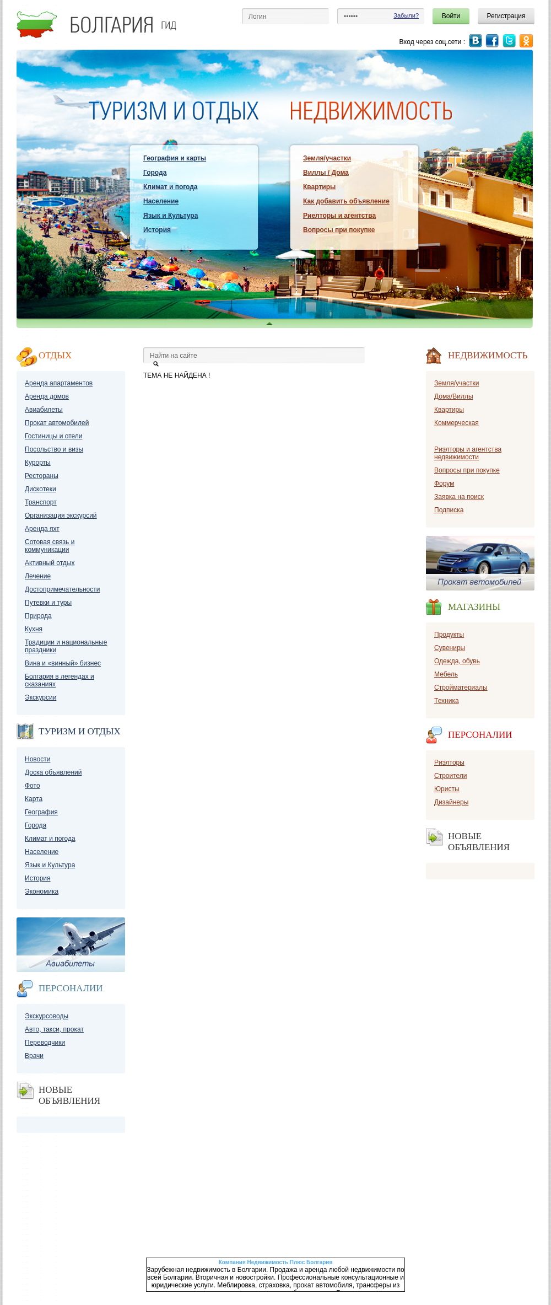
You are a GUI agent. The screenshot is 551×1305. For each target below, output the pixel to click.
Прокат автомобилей (57, 423)
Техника (446, 701)
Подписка (448, 510)
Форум (444, 483)
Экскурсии (40, 697)
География (41, 812)
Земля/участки (327, 158)
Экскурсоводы (46, 1016)
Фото (32, 786)
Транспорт (41, 502)
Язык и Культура (170, 215)
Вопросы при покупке (339, 230)
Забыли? (406, 15)
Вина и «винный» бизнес (63, 663)
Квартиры (319, 187)
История (157, 230)
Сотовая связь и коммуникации (49, 546)
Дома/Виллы (453, 396)
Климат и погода (170, 187)
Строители (450, 776)
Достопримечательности (62, 589)
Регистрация (506, 16)
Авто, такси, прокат (54, 1029)
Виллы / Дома (326, 172)
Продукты (449, 634)
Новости (37, 759)
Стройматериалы (461, 687)
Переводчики (45, 1042)
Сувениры (449, 648)
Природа (38, 616)
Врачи (34, 1056)
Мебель (446, 674)
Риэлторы (449, 762)
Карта (33, 799)
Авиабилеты (44, 409)
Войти (451, 16)
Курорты (38, 462)
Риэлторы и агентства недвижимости (467, 453)
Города (154, 172)
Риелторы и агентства (339, 215)
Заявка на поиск (459, 497)
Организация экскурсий (61, 515)
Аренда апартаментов (59, 383)
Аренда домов (47, 396)
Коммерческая (456, 423)
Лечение (38, 576)
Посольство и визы (54, 449)
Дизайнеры (451, 802)
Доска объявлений (53, 772)
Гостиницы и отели (54, 436)
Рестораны (41, 476)
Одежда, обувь (457, 661)
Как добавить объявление (346, 201)
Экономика (41, 891)
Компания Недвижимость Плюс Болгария (276, 1262)
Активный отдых (49, 563)
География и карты (174, 158)
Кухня (33, 629)
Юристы (447, 789)
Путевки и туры (48, 602)
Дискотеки (40, 489)
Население (161, 201)
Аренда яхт (42, 529)
